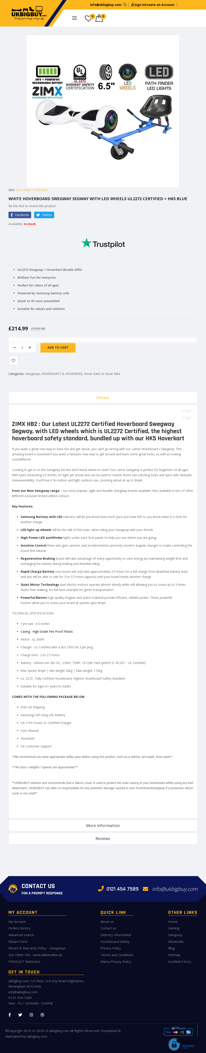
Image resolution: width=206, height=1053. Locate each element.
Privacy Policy (110, 948)
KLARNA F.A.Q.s (179, 961)
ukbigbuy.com (59, 1030)
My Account (17, 921)
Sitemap (174, 955)
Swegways (32, 374)
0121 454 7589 (118, 889)
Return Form (17, 941)
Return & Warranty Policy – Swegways (37, 948)
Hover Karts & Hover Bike (102, 374)
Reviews (102, 838)
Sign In (140, 5)
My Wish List (92, 16)
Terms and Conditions (116, 955)
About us (107, 921)
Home (173, 921)
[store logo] (28, 13)
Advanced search (21, 935)
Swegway (175, 935)
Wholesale (176, 941)
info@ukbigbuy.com (105, 5)
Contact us (108, 928)
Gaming (173, 928)
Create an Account (159, 5)
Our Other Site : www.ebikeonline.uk (35, 955)
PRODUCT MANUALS (24, 961)
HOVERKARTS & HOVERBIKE (62, 374)
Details (102, 397)
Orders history (19, 928)
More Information (103, 825)
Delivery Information (115, 935)
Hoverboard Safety (114, 941)
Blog (171, 948)
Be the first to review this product (32, 206)
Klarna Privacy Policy (115, 961)
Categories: (16, 374)
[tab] (103, 397)
